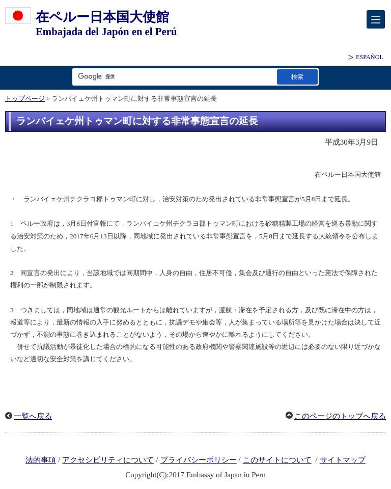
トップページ (25, 98)
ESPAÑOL (369, 57)
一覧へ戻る (33, 416)
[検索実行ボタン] (297, 76)
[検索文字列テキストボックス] (172, 76)
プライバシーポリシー (198, 460)
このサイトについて (277, 460)
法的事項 (40, 460)
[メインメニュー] (376, 19)
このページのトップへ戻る (340, 416)
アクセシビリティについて (108, 460)
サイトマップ (343, 460)
